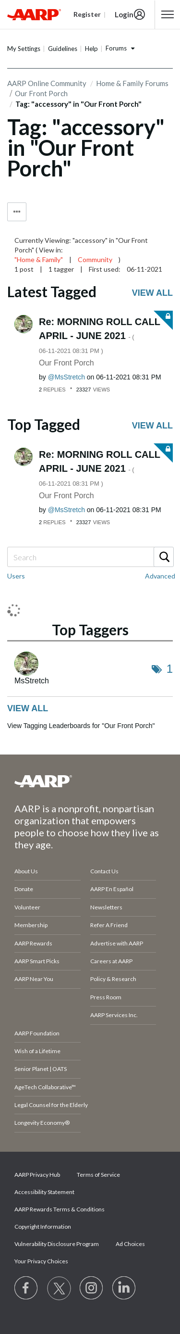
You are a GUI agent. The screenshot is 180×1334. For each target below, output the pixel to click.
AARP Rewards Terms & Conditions (59, 1209)
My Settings (23, 48)
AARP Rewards (33, 943)
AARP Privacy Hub (37, 1174)
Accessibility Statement (44, 1192)
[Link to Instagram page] (92, 1288)
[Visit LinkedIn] (124, 1288)
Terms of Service (98, 1174)
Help (91, 48)
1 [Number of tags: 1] (170, 668)
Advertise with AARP (116, 943)
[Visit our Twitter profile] (59, 1288)
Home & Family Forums (132, 83)
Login (124, 14)
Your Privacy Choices (41, 1261)
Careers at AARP (111, 961)
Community (95, 259)
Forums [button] (116, 48)
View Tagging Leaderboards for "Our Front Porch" (81, 726)
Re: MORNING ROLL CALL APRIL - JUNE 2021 (99, 335)
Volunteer (27, 907)
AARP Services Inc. (114, 1015)
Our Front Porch (66, 363)
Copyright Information (42, 1226)
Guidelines (62, 48)
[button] (167, 14)
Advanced (160, 576)
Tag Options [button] (16, 211)
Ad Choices (130, 1243)
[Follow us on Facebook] (26, 1288)
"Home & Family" (38, 259)
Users (16, 576)
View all (152, 293)
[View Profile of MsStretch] (66, 377)
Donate (23, 889)
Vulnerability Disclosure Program (56, 1243)
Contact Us (104, 871)
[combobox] (90, 557)
